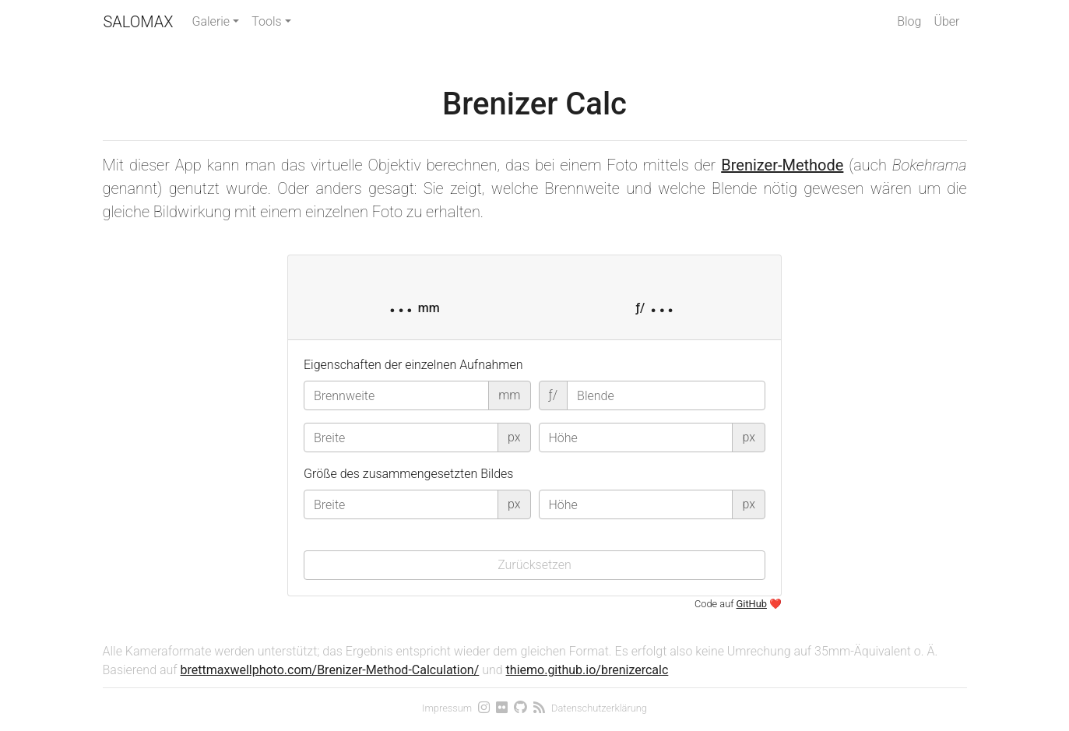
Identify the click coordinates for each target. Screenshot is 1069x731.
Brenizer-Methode (782, 165)
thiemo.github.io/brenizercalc (587, 669)
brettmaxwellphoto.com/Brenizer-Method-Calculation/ (330, 669)
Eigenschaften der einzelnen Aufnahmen (413, 364)
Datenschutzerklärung (599, 708)
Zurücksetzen (534, 564)
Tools (266, 21)
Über (946, 21)
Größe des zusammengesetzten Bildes (408, 473)
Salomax (139, 21)
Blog (909, 21)
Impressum (447, 708)
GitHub (752, 604)
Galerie (211, 21)
